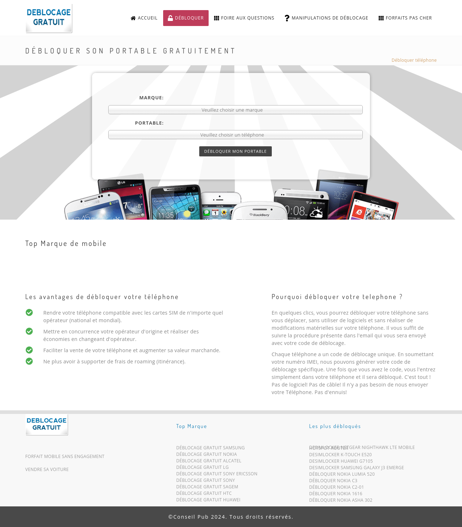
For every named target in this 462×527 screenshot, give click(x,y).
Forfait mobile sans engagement (65, 456)
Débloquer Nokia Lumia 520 (342, 475)
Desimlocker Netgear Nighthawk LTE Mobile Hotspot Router (362, 449)
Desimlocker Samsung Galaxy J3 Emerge (356, 469)
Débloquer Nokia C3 (333, 482)
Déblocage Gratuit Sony (205, 481)
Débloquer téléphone (414, 60)
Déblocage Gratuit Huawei (208, 501)
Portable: (149, 123)
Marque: (151, 97)
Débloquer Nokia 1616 (335, 495)
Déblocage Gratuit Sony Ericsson (216, 475)
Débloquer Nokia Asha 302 (340, 501)
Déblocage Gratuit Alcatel (208, 462)
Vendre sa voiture (47, 469)
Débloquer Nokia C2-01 (336, 488)
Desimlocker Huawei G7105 (341, 462)
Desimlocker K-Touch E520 (340, 456)
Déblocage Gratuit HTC (204, 494)
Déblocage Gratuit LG (202, 468)
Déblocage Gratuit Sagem (207, 488)
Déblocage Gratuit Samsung (210, 449)
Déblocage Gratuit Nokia (206, 455)
